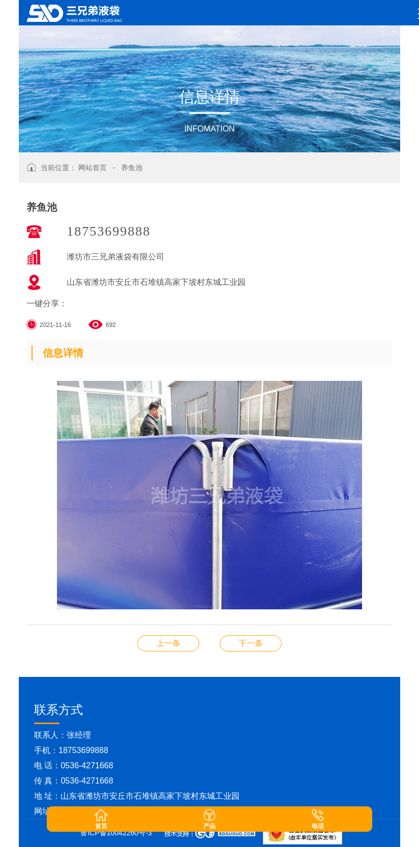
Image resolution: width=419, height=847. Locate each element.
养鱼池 (131, 168)
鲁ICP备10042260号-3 (116, 833)
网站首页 (92, 168)
